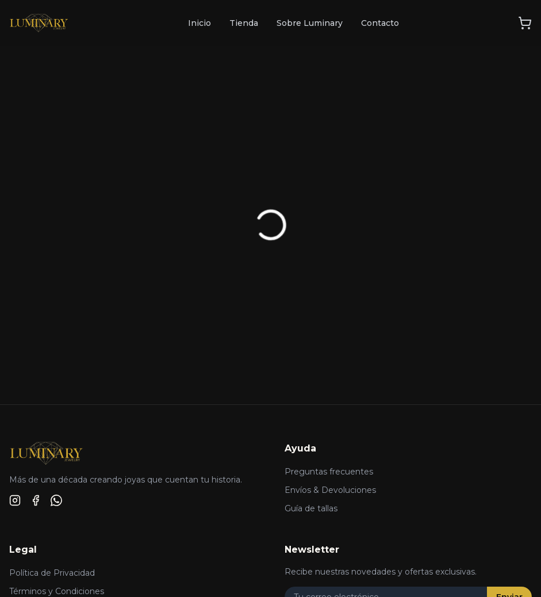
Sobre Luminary (310, 23)
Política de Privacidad (52, 573)
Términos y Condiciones (56, 591)
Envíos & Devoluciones (330, 490)
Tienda (243, 23)
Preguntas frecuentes (329, 471)
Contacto (380, 23)
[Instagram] (15, 500)
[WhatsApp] (56, 500)
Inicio (199, 23)
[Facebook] (35, 500)
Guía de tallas (311, 508)
